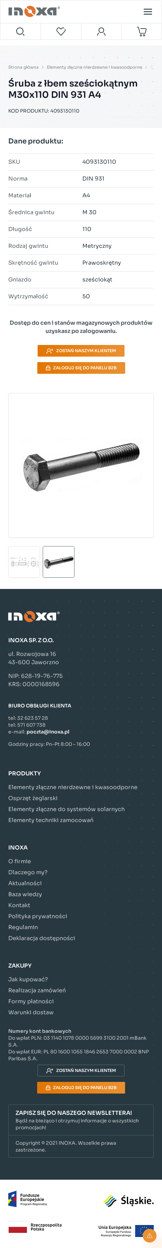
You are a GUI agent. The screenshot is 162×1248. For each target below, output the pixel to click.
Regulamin (23, 927)
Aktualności (25, 883)
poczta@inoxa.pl (48, 732)
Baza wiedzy (25, 894)
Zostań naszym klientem (81, 351)
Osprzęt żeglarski (33, 798)
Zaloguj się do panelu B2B (81, 367)
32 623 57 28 (32, 718)
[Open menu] (148, 11)
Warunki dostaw (31, 1012)
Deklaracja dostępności (41, 938)
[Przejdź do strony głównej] (35, 11)
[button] (81, 1120)
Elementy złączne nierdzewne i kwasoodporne (94, 67)
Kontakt (19, 905)
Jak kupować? (28, 979)
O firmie (19, 861)
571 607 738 (31, 725)
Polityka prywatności (37, 916)
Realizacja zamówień (37, 990)
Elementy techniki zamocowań (50, 820)
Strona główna (23, 67)
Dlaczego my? (28, 872)
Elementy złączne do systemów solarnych (66, 809)
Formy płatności (31, 1001)
